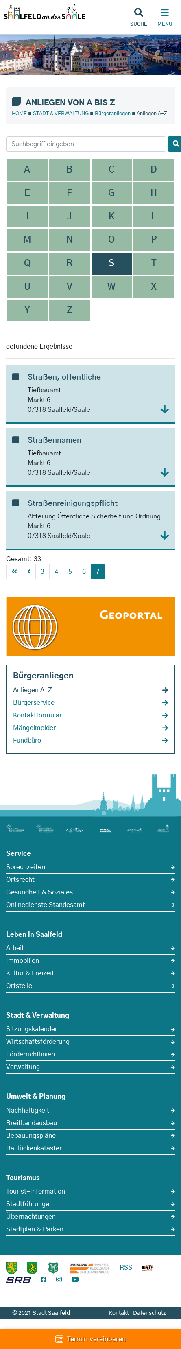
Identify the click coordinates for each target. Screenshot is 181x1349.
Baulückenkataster (34, 1148)
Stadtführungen (29, 1204)
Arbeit (15, 948)
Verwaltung (23, 1067)
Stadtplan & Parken (34, 1229)
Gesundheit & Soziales (39, 892)
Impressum (154, 1322)
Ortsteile (19, 986)
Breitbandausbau (31, 1123)
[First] (14, 571)
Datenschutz (149, 1313)
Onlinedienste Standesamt (45, 905)
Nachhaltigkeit (27, 1110)
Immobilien (22, 961)
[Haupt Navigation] (165, 18)
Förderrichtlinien (30, 1054)
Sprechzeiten (25, 867)
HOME (19, 113)
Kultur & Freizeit (30, 973)
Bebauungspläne (31, 1136)
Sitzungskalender (31, 1029)
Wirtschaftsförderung (38, 1042)
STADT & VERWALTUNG (61, 113)
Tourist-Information (35, 1191)
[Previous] (29, 571)
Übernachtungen (31, 1216)
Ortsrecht (20, 880)
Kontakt (119, 1313)
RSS (126, 1267)
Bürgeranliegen (113, 113)
